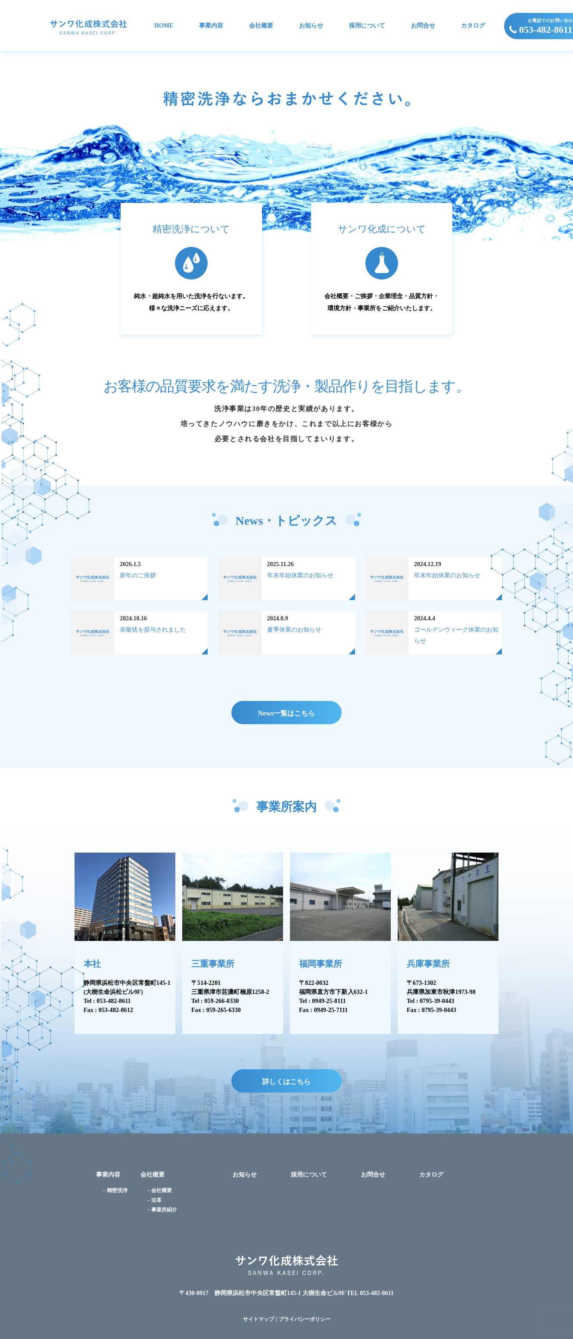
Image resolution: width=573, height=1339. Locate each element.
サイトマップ (258, 1319)
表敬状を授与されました (153, 629)
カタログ (473, 26)
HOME (163, 26)
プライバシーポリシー (304, 1319)
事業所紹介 (164, 1210)
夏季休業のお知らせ (294, 629)
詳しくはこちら (286, 1081)
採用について (367, 26)
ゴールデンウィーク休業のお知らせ (456, 635)
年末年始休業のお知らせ (300, 575)
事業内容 (211, 26)
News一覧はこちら (286, 713)
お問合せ (423, 26)
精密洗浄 (117, 1190)
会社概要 (261, 26)
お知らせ (311, 26)
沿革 (156, 1200)
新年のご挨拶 (138, 575)
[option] (286, 145)
